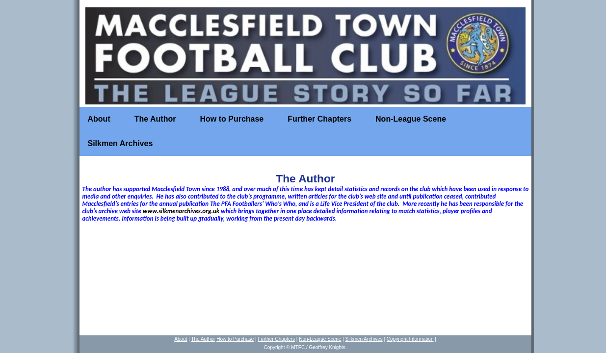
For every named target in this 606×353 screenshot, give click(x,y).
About (99, 119)
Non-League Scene (410, 119)
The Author (155, 119)
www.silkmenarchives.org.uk (181, 211)
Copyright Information (410, 339)
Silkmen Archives (120, 143)
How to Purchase (231, 119)
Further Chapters (319, 119)
